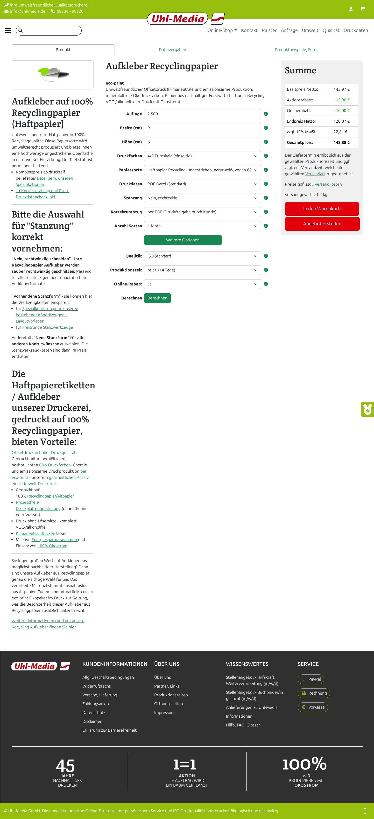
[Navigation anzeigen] (8, 31)
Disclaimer (92, 721)
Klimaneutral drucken (35, 533)
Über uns (162, 677)
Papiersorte (130, 169)
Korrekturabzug (126, 211)
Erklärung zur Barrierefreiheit (109, 730)
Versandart (315, 173)
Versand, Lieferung (99, 694)
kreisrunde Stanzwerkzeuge (47, 327)
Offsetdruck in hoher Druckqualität (44, 452)
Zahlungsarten (95, 703)
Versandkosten (328, 184)
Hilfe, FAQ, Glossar (243, 725)
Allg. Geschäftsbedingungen (108, 677)
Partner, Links (166, 686)
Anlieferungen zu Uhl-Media (252, 707)
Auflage (134, 113)
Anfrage (289, 30)
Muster (269, 30)
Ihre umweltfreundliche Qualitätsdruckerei (46, 5)
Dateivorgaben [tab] (172, 49)
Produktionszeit (126, 270)
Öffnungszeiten (168, 703)
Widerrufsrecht (96, 686)
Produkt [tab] (63, 49)
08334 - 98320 (67, 11)
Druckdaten (356, 30)
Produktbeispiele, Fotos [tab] (296, 49)
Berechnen (131, 298)
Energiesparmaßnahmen (55, 539)
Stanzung (133, 197)
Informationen (239, 716)
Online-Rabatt (128, 284)
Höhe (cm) (132, 141)
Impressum (164, 712)
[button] (266, 114)
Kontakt (249, 30)
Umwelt (310, 30)
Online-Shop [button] (220, 30)
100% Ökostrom (52, 545)
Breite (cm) (131, 127)
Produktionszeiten (171, 694)
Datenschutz (93, 712)
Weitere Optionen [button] (183, 239)
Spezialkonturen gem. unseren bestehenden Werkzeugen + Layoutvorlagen (47, 315)
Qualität (331, 30)
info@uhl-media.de (24, 11)
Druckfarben (129, 155)
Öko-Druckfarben (55, 465)
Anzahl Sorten (128, 225)
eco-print (115, 83)
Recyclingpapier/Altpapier (50, 496)
